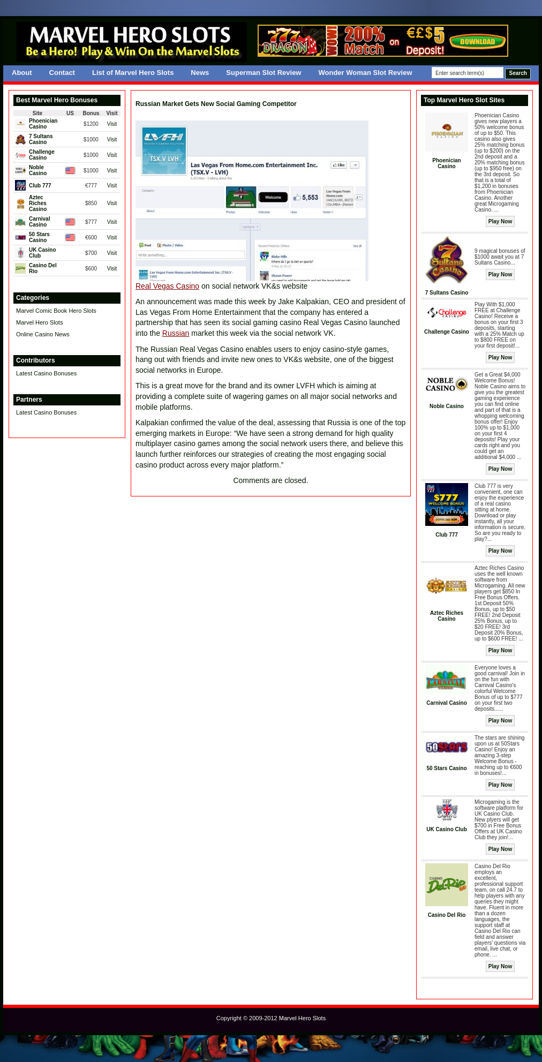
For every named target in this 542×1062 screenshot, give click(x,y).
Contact (62, 73)
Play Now (500, 221)
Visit (112, 124)
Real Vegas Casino (167, 286)
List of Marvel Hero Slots (133, 73)
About (22, 73)
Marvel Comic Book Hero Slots (56, 310)
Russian (176, 333)
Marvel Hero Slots (39, 322)
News (200, 73)
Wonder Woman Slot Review (365, 73)
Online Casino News (43, 334)
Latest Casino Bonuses (46, 373)
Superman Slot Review (263, 73)
